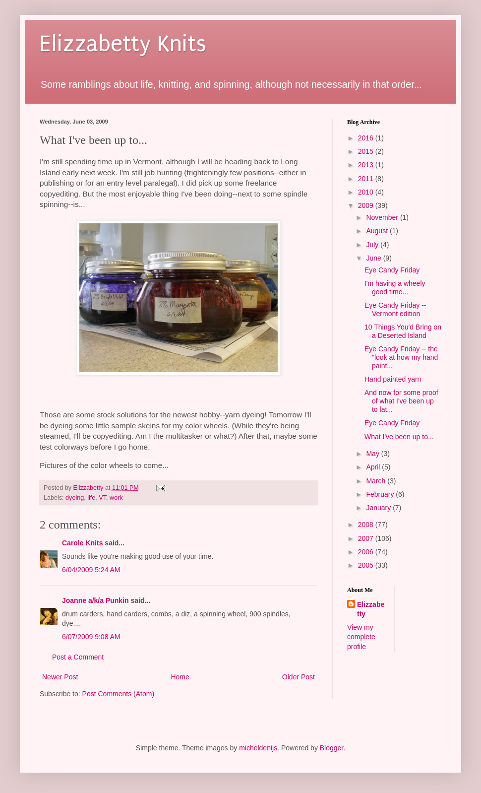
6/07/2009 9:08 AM (91, 637)
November (383, 217)
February (381, 494)
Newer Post (60, 677)
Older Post (298, 677)
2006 (366, 552)
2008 (366, 525)
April (374, 467)
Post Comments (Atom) (118, 694)
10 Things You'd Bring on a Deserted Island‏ (402, 331)
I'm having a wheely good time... (394, 287)
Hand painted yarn (392, 379)
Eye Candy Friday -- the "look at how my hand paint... (401, 357)
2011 (366, 179)
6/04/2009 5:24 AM (91, 570)
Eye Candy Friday (392, 270)
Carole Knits (82, 543)
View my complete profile (361, 637)
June (374, 258)
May (373, 454)
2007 (366, 538)
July (373, 245)
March (376, 481)
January (379, 508)
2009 (366, 205)
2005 (366, 565)
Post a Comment (78, 657)
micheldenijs (258, 748)
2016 (366, 138)
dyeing (74, 497)
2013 (366, 165)
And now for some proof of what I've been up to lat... (401, 401)
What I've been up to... (399, 437)
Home (180, 677)
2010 (366, 192)
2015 (366, 151)
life (91, 497)
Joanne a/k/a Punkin (95, 600)
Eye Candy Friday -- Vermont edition (395, 309)
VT (102, 497)
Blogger (331, 748)
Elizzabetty (370, 609)
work (116, 497)
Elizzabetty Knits (123, 44)
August (377, 231)
